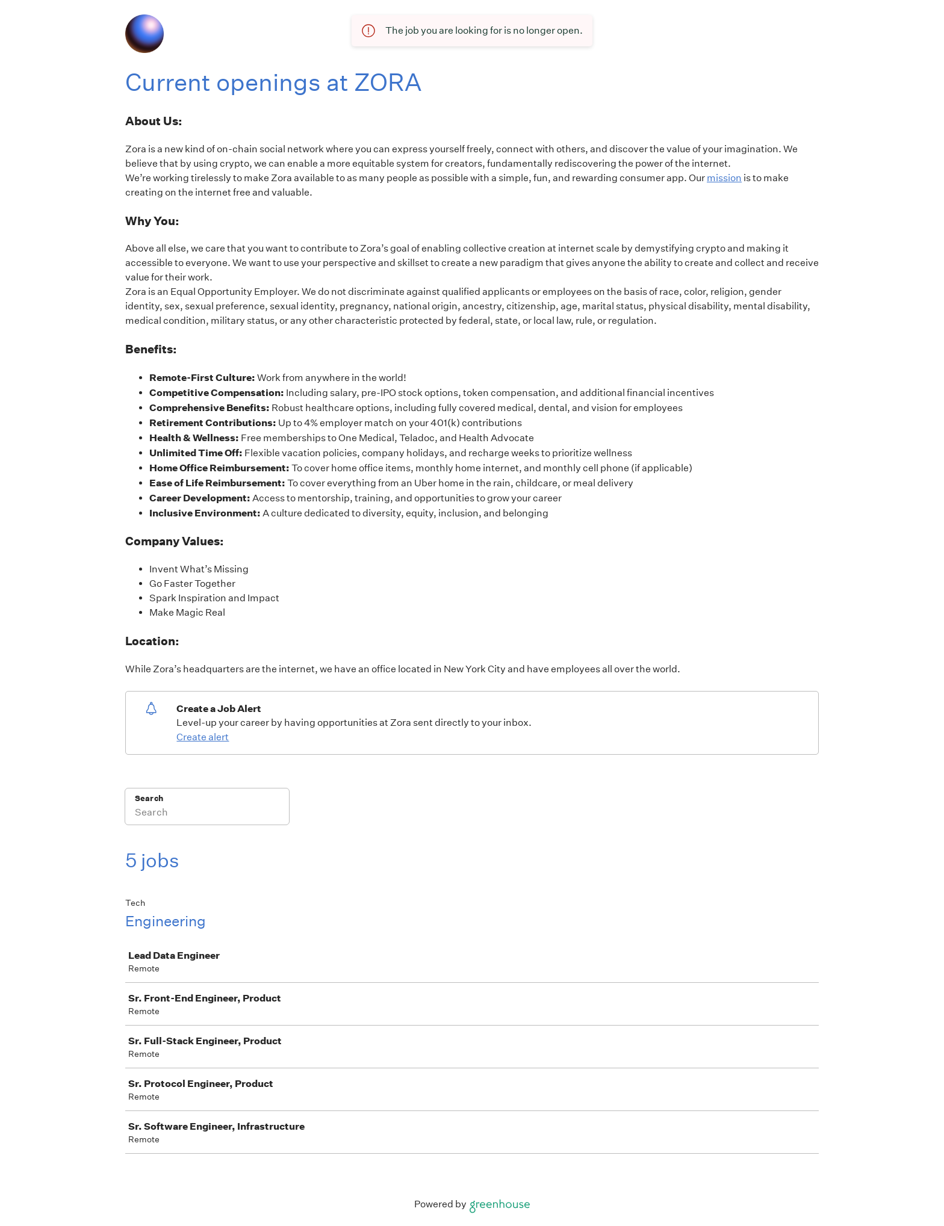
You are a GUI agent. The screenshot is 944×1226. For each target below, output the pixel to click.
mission (724, 178)
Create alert (202, 737)
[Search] (207, 814)
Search (149, 798)
